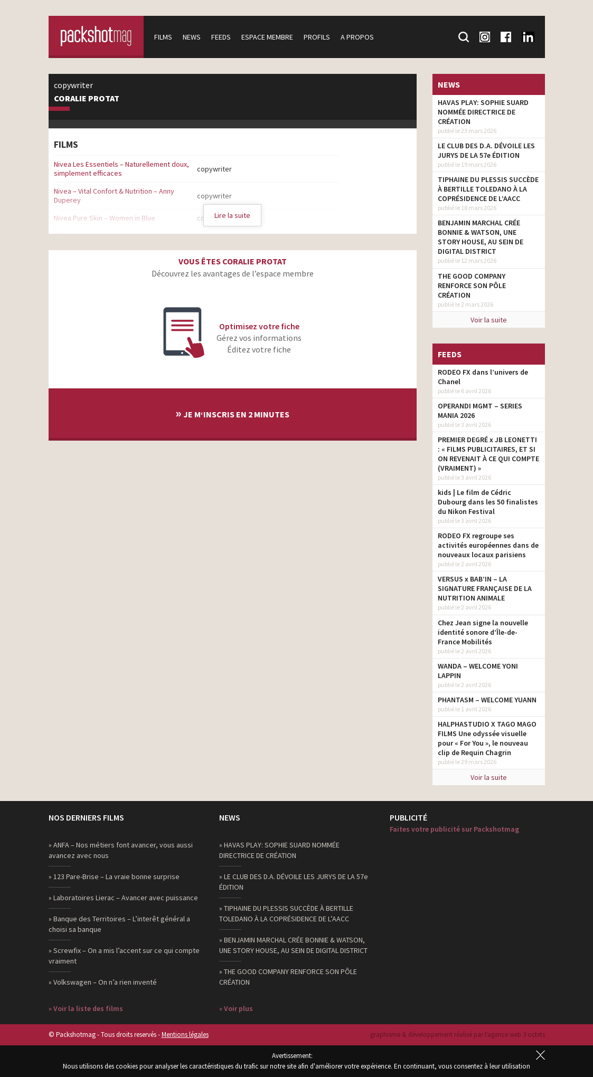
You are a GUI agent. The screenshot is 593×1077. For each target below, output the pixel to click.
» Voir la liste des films (86, 1008)
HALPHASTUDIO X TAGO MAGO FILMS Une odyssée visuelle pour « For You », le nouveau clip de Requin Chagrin (487, 738)
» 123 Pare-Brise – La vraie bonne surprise (114, 876)
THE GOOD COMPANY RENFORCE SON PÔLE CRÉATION (472, 285)
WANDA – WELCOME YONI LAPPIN (478, 670)
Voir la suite (488, 320)
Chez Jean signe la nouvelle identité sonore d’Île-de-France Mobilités (483, 632)
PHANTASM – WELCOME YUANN (487, 699)
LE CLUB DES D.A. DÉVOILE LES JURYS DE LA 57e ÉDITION (486, 150)
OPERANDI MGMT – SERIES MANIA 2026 (480, 410)
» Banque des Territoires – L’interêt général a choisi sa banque (119, 924)
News (192, 37)
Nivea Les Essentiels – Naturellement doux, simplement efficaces (121, 168)
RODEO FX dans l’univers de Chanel (483, 376)
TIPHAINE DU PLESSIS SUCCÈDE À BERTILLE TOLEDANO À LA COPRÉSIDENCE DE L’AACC (488, 189)
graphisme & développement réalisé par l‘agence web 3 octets (457, 1034)
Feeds (221, 37)
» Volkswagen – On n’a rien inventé (103, 982)
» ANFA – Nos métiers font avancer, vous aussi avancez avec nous (121, 850)
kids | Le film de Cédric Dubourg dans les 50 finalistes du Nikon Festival (488, 502)
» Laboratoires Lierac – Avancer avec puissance (123, 897)
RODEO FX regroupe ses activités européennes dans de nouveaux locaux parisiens (488, 545)
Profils (317, 37)
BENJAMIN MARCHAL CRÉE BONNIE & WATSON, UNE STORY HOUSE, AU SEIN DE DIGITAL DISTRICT (480, 237)
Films (163, 37)
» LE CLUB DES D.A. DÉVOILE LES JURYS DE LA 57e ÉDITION (293, 882)
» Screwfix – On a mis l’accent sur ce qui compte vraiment (124, 956)
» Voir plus (236, 1008)
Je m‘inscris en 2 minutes (232, 413)
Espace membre (267, 37)
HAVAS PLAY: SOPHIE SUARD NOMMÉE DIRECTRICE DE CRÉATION (483, 112)
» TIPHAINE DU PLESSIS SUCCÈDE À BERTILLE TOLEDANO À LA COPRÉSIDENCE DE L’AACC (286, 913)
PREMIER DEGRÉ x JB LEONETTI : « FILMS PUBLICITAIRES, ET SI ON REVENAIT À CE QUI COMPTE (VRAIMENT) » (488, 454)
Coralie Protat (86, 98)
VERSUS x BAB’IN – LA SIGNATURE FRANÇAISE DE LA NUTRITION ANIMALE (485, 588)
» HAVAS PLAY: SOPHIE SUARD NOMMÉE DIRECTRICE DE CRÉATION (279, 850)
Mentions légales (185, 1034)
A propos (357, 37)
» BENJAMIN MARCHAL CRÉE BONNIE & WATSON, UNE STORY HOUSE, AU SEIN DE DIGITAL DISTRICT (293, 945)
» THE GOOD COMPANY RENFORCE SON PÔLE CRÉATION (288, 977)
